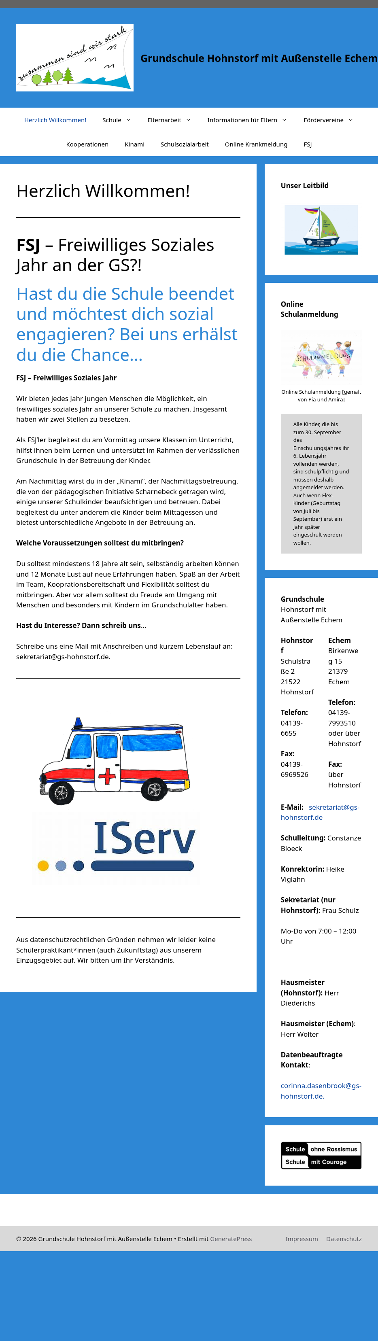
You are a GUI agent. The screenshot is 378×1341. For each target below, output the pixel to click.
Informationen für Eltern (252, 120)
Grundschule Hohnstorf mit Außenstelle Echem (259, 58)
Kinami (134, 144)
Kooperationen (87, 144)
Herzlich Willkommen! (55, 120)
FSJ (308, 144)
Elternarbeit (174, 120)
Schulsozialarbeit (185, 144)
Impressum (302, 1239)
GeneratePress (231, 1239)
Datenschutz (344, 1239)
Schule (120, 120)
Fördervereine (333, 120)
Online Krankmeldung (256, 144)
